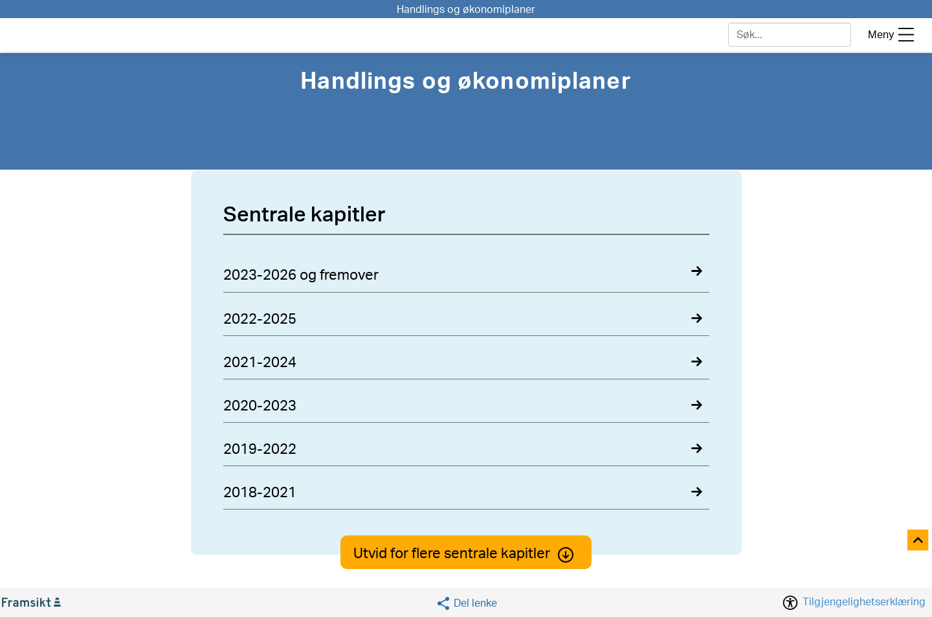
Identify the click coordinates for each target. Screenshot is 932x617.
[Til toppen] (918, 541)
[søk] (789, 35)
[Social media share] (466, 603)
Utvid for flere (466, 553)
